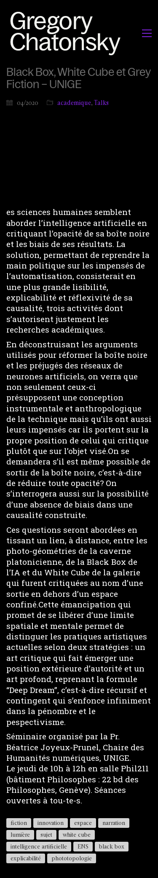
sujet (46, 834)
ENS (83, 846)
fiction (19, 822)
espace (83, 822)
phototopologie (71, 858)
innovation (50, 822)
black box (111, 846)
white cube (77, 834)
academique (74, 102)
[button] (147, 33)
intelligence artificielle (39, 846)
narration (113, 822)
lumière (20, 834)
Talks (101, 102)
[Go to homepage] (67, 33)
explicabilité (26, 858)
